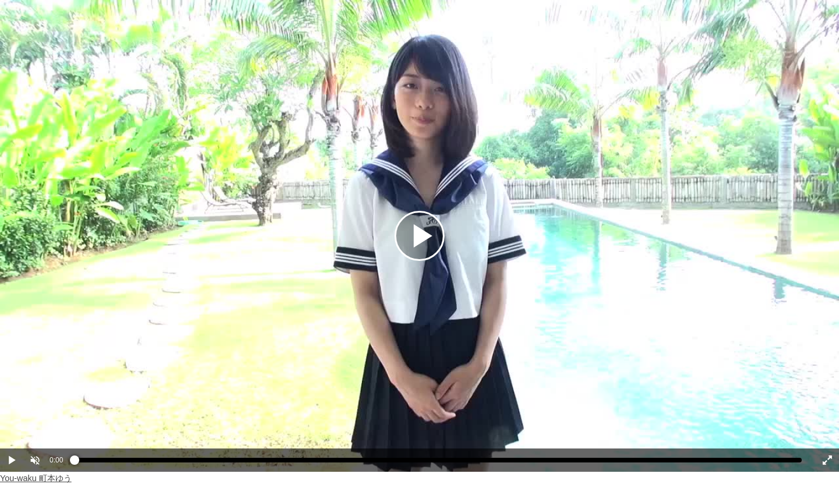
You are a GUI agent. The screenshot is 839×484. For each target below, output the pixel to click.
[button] (35, 460)
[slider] (438, 463)
